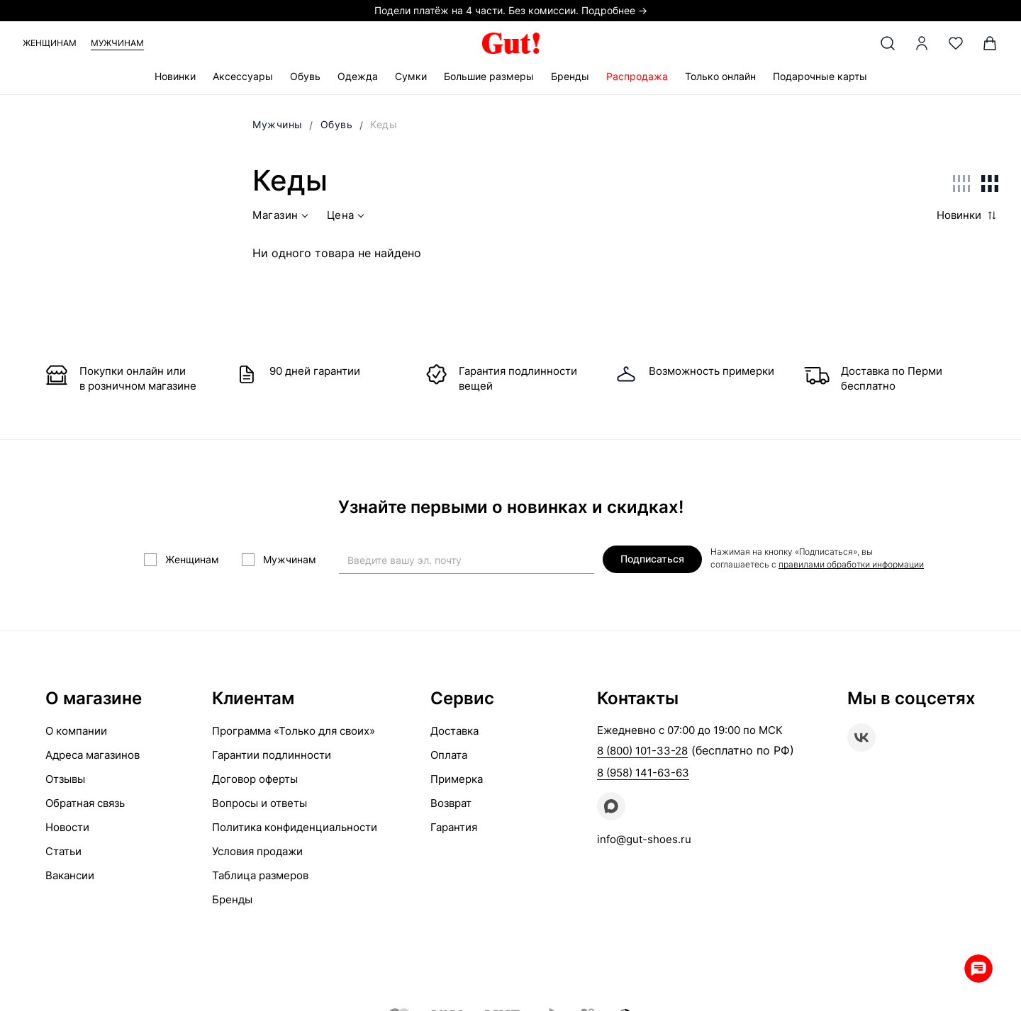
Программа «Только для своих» (293, 731)
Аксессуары (243, 76)
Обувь (305, 76)
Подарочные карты (820, 76)
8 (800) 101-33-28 (642, 750)
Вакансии (69, 875)
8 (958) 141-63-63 (643, 772)
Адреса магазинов (92, 755)
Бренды (570, 76)
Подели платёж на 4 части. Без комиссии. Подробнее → (510, 10)
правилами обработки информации (851, 564)
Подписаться (652, 559)
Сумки (411, 76)
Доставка (454, 731)
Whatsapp (978, 968)
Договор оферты (255, 779)
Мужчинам (117, 43)
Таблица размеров (260, 875)
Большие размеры (489, 76)
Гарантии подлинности (271, 755)
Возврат (451, 803)
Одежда (357, 76)
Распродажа (637, 76)
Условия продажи (257, 851)
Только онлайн (720, 76)
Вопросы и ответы (259, 803)
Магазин (281, 217)
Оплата (448, 755)
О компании (76, 731)
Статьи (63, 851)
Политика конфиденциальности (294, 827)
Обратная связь (85, 803)
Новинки (175, 76)
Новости (67, 827)
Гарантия (453, 827)
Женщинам (50, 43)
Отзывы (65, 779)
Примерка (456, 779)
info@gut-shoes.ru (644, 839)
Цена (347, 217)
